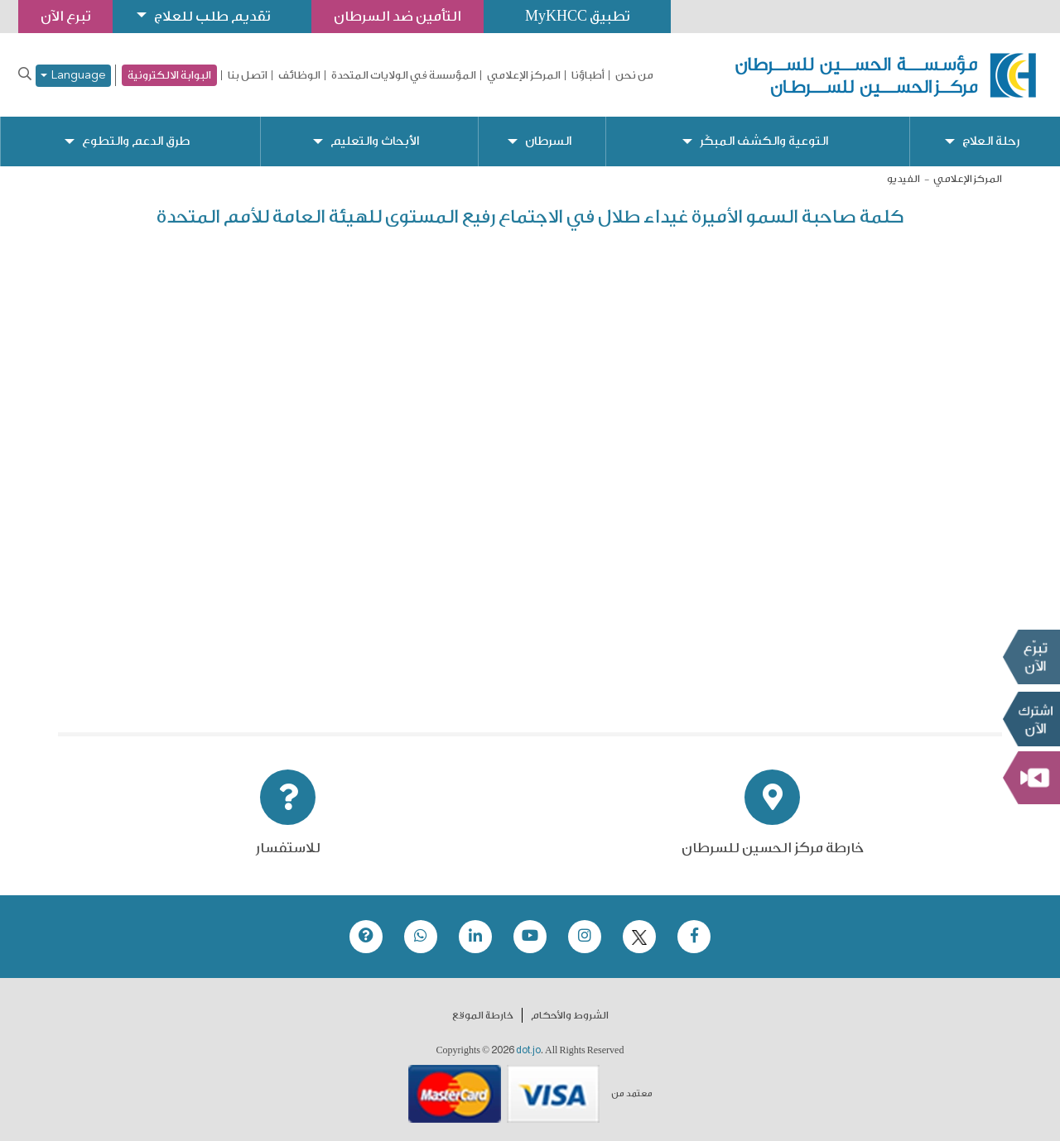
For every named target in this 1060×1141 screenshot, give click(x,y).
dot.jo (528, 1050)
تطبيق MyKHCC (577, 16)
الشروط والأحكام (570, 1015)
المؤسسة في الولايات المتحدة (403, 75)
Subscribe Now (1031, 718)
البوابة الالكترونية (169, 75)
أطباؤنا (588, 75)
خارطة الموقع (482, 1015)
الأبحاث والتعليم (374, 141)
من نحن (634, 75)
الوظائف (299, 75)
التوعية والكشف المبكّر (764, 141)
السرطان (548, 141)
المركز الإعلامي (524, 75)
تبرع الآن (1031, 656)
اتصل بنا (247, 75)
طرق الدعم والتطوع (136, 141)
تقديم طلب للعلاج (212, 16)
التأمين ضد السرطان (397, 16)
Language (73, 76)
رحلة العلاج (990, 141)
